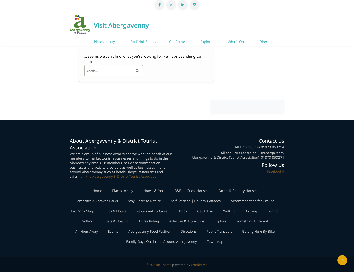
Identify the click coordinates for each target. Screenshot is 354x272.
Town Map (215, 241)
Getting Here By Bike (258, 231)
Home (97, 190)
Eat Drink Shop (142, 41)
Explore (206, 41)
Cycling (251, 211)
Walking (229, 211)
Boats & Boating (116, 221)
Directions (267, 41)
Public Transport (219, 231)
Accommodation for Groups (252, 201)
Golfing (87, 221)
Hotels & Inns (153, 190)
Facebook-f (275, 171)
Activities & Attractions (186, 221)
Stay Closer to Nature (144, 201)
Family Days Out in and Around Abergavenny (161, 241)
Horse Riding (149, 221)
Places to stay (104, 41)
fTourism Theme (159, 265)
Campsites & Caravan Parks (96, 201)
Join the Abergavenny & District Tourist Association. (119, 176)
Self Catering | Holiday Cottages (196, 201)
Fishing (273, 211)
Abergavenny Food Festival (149, 231)
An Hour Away (86, 231)
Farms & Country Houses (237, 190)
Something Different (252, 221)
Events (113, 231)
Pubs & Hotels (115, 211)
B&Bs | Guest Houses (191, 190)
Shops (182, 211)
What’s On (236, 41)
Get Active (177, 41)
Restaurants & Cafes (151, 211)
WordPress (199, 265)
